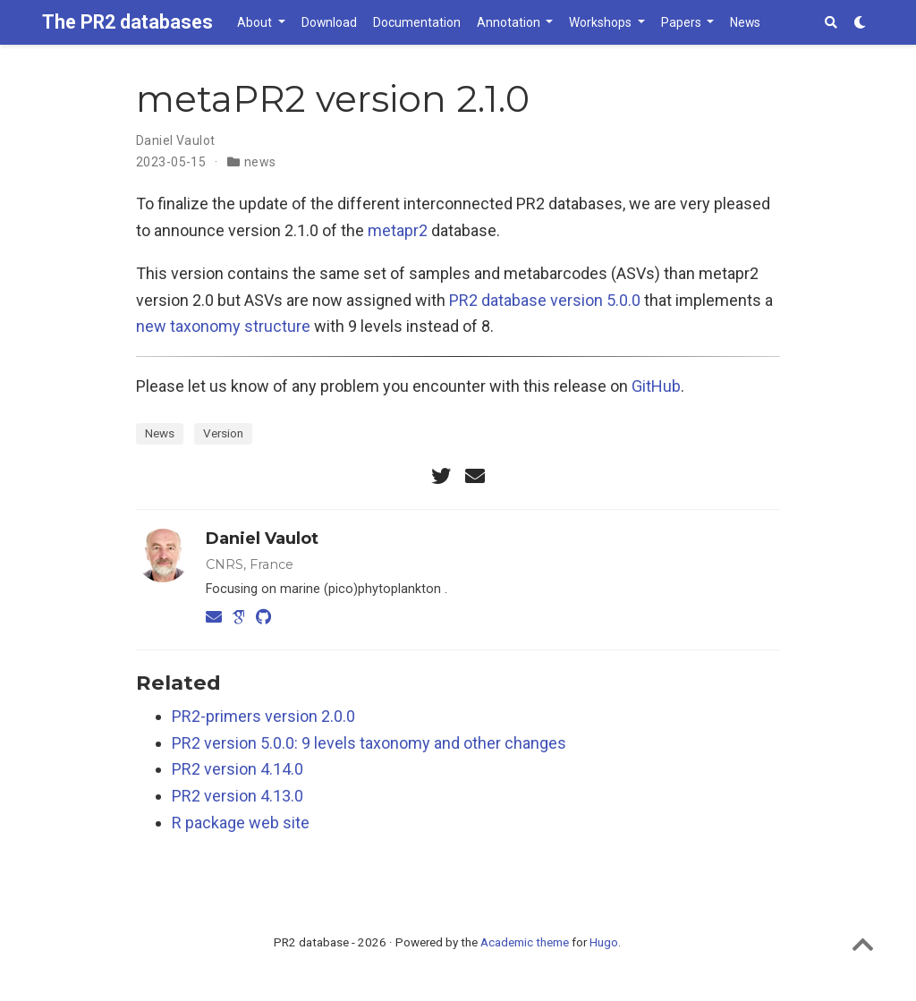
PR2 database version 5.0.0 (544, 300)
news (260, 162)
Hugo (603, 942)
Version (223, 433)
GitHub (656, 386)
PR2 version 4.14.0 (237, 768)
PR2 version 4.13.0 (237, 795)
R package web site (241, 822)
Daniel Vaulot (175, 140)
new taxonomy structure (223, 326)
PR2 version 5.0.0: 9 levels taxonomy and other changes (369, 743)
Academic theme (524, 942)
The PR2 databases (127, 22)
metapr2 (398, 230)
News (159, 433)
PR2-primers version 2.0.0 (263, 716)
